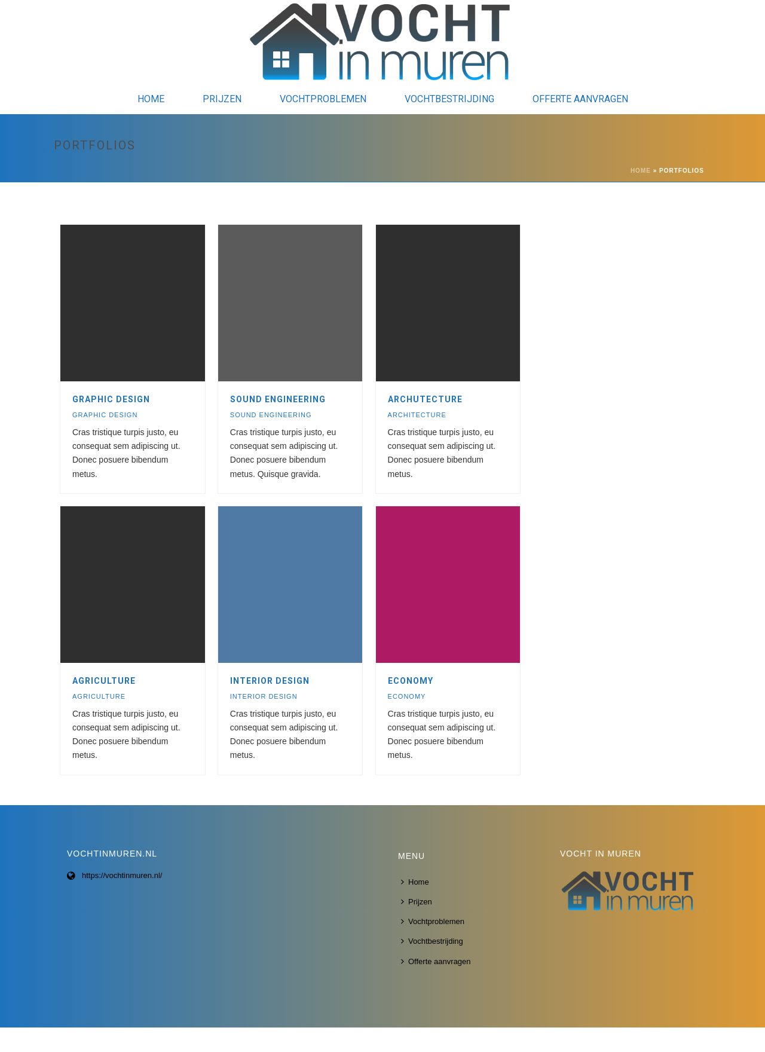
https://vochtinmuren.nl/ (122, 875)
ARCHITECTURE (417, 414)
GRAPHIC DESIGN (111, 399)
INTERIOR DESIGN (270, 681)
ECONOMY (410, 681)
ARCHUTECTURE (425, 399)
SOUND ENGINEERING (278, 399)
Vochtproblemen (323, 99)
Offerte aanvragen (580, 99)
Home (150, 99)
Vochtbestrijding (449, 99)
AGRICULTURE (104, 681)
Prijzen (222, 99)
